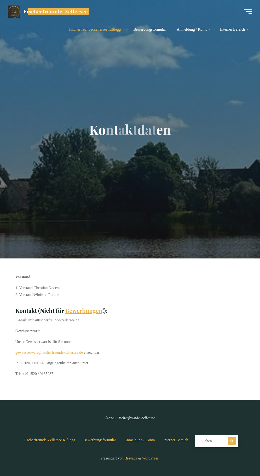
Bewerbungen (83, 310)
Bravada (130, 458)
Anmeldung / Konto (139, 440)
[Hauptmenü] (248, 11)
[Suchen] (232, 441)
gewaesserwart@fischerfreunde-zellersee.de (49, 352)
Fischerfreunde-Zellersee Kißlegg (49, 440)
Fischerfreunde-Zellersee (56, 11)
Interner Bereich (175, 440)
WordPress (150, 458)
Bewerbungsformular (99, 440)
